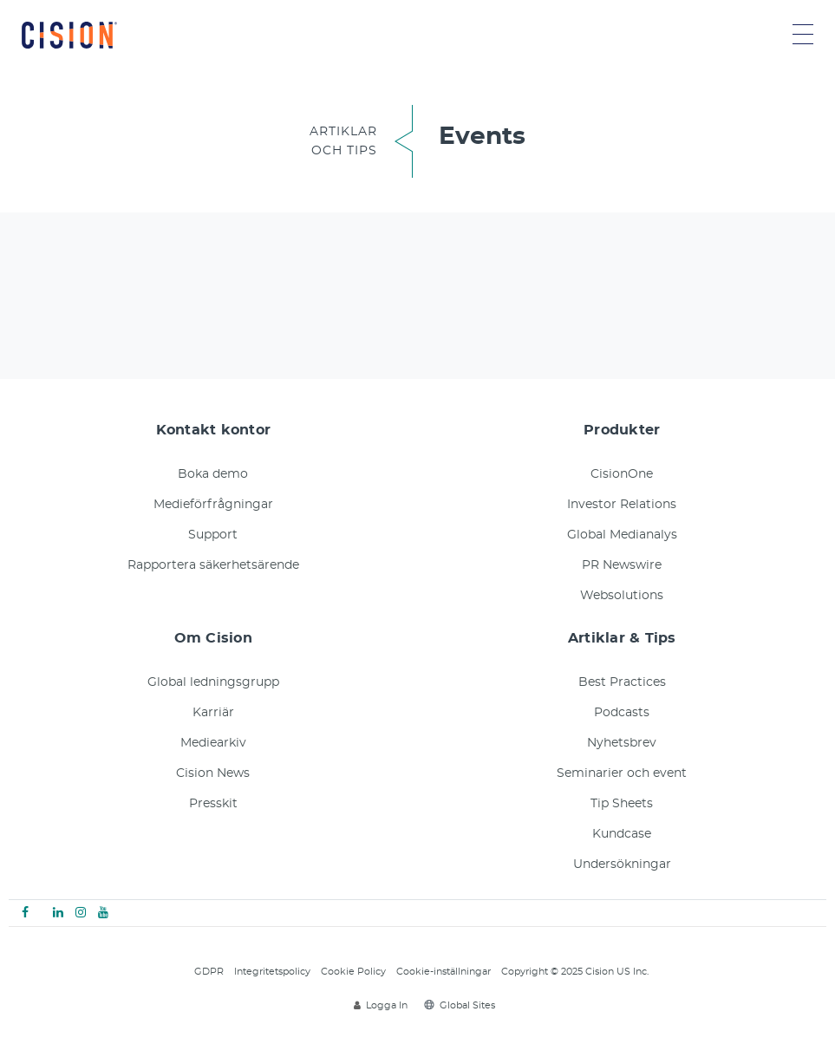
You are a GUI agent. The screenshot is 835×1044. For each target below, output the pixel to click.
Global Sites (459, 1005)
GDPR (209, 971)
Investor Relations (621, 505)
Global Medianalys (622, 535)
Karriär (213, 713)
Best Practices (622, 682)
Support (213, 535)
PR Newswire (622, 565)
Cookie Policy (353, 971)
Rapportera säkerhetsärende (213, 565)
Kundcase (621, 834)
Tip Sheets (621, 804)
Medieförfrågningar (213, 505)
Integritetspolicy (272, 971)
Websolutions (621, 596)
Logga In (381, 1005)
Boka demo (213, 474)
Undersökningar (622, 864)
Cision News (213, 773)
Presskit (213, 804)
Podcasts (621, 713)
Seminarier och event (622, 773)
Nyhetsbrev (621, 743)
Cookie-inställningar (443, 971)
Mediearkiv (213, 743)
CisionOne (621, 474)
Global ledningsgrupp (213, 682)
